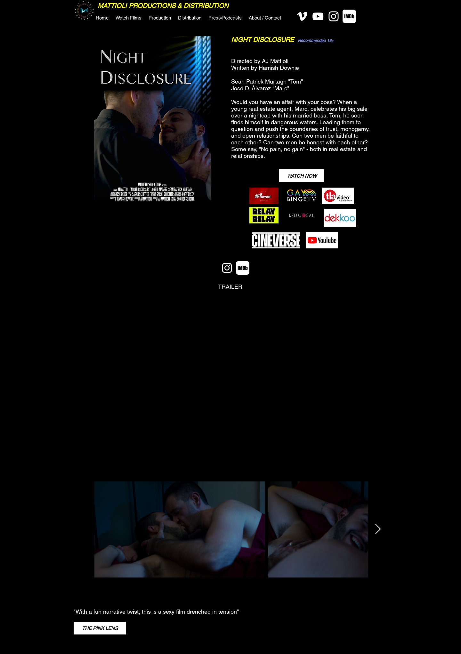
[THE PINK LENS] (100, 628)
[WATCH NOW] (301, 175)
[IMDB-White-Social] (349, 16)
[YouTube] (318, 16)
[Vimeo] (302, 16)
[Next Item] (378, 529)
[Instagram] (333, 16)
